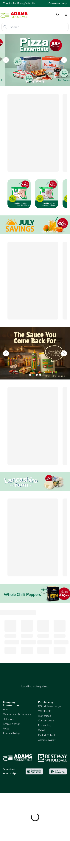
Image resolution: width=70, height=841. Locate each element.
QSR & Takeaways (49, 706)
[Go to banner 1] (27, 82)
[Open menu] (66, 14)
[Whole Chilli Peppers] (35, 593)
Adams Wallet (46, 740)
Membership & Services (17, 714)
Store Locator (11, 724)
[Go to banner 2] (30, 82)
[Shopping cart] (57, 14)
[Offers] (35, 224)
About (6, 709)
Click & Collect (46, 735)
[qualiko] (35, 353)
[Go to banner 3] (33, 82)
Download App (58, 3)
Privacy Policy (11, 733)
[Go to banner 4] (37, 82)
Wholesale (44, 711)
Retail (41, 730)
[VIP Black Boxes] (35, 60)
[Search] (5, 27)
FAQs (6, 728)
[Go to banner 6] (43, 82)
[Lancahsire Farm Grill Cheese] (35, 481)
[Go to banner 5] (40, 82)
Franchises (44, 715)
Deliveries (9, 719)
